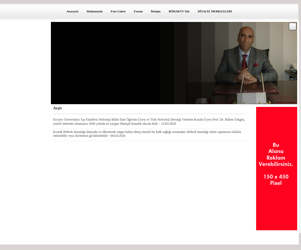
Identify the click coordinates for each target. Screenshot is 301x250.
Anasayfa (72, 11)
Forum (138, 11)
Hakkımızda (95, 11)
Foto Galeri (118, 11)
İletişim (155, 11)
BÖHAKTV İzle (179, 11)
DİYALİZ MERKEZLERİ (215, 11)
